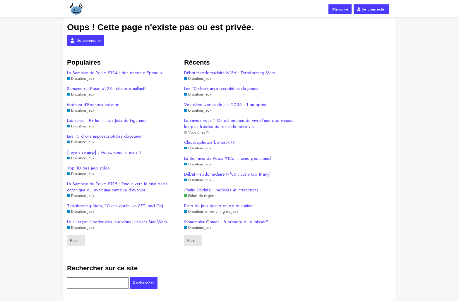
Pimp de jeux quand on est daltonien (218, 206)
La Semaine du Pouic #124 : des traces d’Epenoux (114, 73)
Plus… (76, 240)
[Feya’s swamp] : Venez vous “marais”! (104, 152)
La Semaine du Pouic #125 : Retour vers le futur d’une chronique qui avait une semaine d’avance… (117, 187)
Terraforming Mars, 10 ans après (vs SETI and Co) (115, 206)
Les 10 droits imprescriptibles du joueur (104, 136)
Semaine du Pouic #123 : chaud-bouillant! (106, 89)
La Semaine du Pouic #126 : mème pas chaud (227, 158)
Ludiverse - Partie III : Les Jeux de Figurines (106, 120)
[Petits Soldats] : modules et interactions (221, 190)
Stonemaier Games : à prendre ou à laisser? (226, 222)
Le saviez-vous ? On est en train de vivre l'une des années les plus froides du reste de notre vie (238, 123)
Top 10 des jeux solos (88, 168)
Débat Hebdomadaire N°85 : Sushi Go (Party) (227, 174)
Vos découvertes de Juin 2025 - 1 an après (225, 105)
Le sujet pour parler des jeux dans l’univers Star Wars (117, 222)
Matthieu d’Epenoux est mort (93, 105)
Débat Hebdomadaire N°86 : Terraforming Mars (229, 73)
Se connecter (371, 9)
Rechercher (143, 283)
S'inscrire (340, 9)
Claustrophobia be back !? (209, 142)
